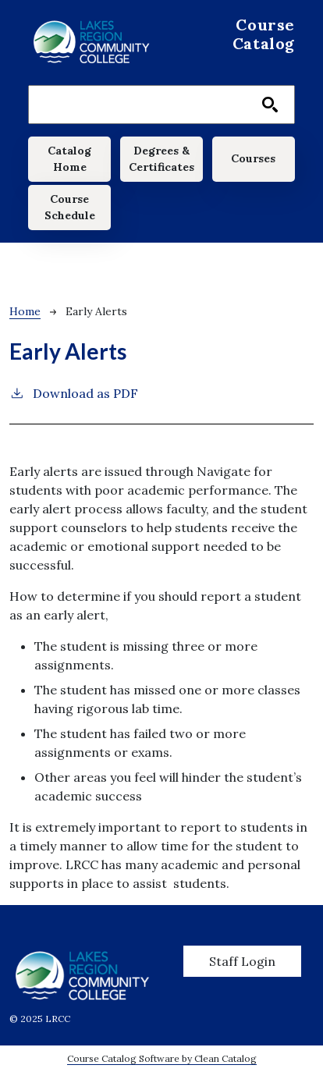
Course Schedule (69, 207)
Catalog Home (69, 159)
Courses (253, 158)
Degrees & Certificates (161, 159)
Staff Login (242, 961)
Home (25, 311)
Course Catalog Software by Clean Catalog (162, 1058)
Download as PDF (73, 392)
